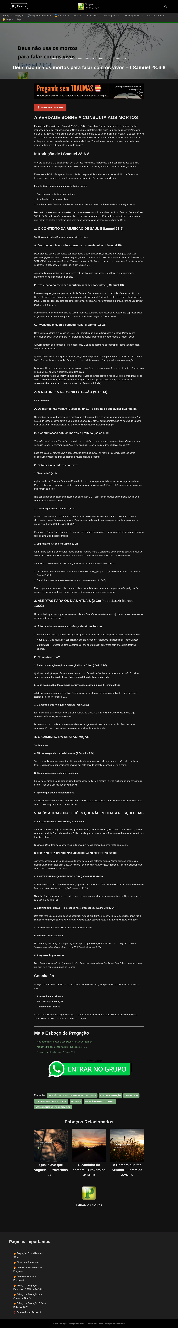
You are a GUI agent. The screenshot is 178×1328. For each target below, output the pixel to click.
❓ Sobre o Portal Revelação (27, 1312)
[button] (67, 15)
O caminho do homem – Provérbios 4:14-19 (88, 1170)
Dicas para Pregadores (28, 1262)
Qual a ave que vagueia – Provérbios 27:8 (51, 1170)
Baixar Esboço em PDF (50, 107)
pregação (75, 1101)
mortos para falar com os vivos (51, 1101)
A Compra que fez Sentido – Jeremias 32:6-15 (127, 1170)
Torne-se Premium (155, 15)
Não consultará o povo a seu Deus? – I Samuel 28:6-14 (64, 1042)
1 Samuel (62, 59)
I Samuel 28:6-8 (130, 1095)
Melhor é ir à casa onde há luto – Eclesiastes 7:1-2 (62, 1047)
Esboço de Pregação (13, 15)
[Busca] (165, 6)
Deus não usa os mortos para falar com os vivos (72, 1095)
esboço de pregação (110, 1095)
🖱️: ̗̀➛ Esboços (19, 6)
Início (54, 59)
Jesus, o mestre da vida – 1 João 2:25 (56, 1052)
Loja (19, 19)
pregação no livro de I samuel (99, 1101)
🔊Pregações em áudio (38, 15)
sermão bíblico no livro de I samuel (53, 1107)
